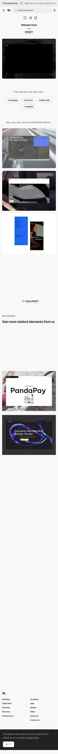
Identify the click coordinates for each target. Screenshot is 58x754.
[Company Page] (29, 276)
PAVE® (29, 32)
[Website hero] (29, 391)
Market (33, 707)
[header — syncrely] (29, 435)
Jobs (32, 703)
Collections (7, 703)
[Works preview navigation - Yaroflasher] (29, 348)
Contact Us (35, 720)
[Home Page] (29, 557)
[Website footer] (29, 148)
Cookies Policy (33, 738)
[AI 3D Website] (29, 644)
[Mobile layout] (29, 233)
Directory (6, 711)
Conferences (7, 716)
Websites (6, 699)
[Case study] (29, 191)
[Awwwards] (9, 10)
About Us (34, 716)
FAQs (32, 711)
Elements (6, 707)
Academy (34, 699)
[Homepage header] (29, 518)
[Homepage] (29, 479)
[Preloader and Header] (29, 601)
